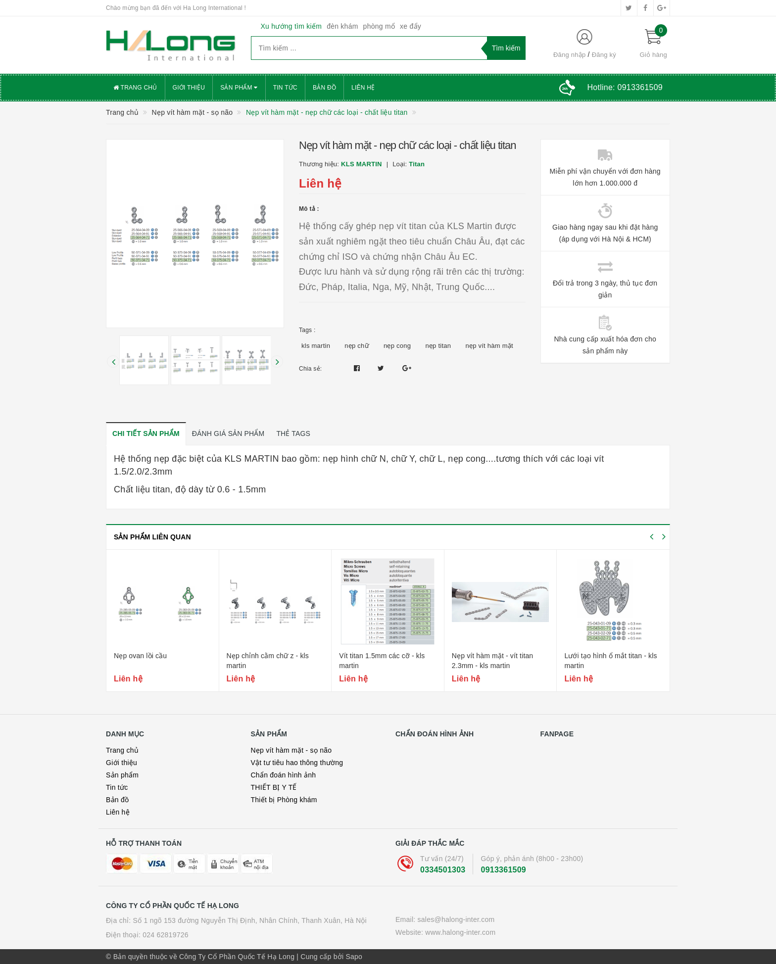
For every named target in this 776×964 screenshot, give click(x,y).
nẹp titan (438, 345)
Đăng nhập (569, 54)
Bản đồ (324, 87)
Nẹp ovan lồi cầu (140, 656)
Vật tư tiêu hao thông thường (297, 763)
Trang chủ (135, 87)
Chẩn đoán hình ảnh (283, 775)
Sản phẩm (239, 87)
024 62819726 (166, 935)
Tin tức (285, 87)
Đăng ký (604, 54)
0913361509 (503, 870)
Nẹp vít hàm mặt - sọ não (291, 750)
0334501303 (442, 870)
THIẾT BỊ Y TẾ (274, 787)
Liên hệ (363, 87)
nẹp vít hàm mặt (489, 345)
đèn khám (342, 26)
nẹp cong (397, 345)
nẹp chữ (356, 345)
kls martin (315, 345)
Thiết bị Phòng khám (284, 800)
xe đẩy (410, 26)
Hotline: (625, 87)
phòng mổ (379, 26)
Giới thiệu (189, 87)
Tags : (307, 330)
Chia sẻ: (310, 368)
